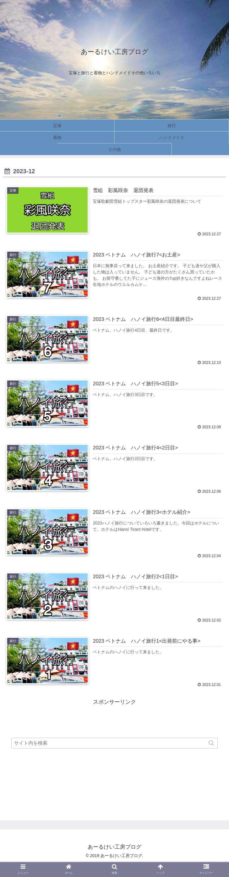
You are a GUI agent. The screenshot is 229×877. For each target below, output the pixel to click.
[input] (114, 743)
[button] (212, 743)
